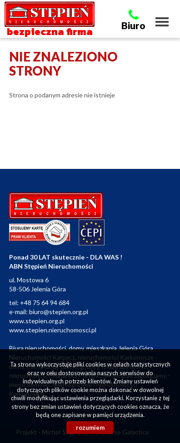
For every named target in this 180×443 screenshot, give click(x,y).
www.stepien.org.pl (37, 321)
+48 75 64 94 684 (45, 302)
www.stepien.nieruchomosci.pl (52, 330)
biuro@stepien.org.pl (58, 312)
